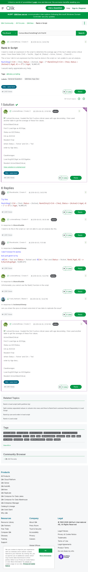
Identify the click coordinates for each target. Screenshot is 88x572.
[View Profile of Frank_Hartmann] (14, 299)
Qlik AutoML (5, 486)
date (68, 436)
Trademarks (62, 538)
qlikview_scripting (13, 74)
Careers (32, 539)
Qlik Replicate (6, 493)
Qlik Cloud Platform (8, 479)
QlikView (30, 23)
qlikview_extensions (38, 439)
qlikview (26, 436)
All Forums (20, 23)
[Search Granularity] (10, 33)
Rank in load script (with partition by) (16, 404)
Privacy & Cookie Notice (67, 534)
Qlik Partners (6, 525)
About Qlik (33, 522)
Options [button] (84, 23)
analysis (49, 439)
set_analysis (8, 439)
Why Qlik (4, 513)
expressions (18, 439)
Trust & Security (35, 529)
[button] (85, 41)
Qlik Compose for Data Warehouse (14, 500)
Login (35, 2)
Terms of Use (63, 541)
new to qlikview (22, 433)
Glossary (4, 536)
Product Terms (63, 548)
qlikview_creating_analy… (12, 436)
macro (27, 439)
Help (68, 8)
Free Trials (5, 529)
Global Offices (34, 545)
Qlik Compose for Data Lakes (12, 496)
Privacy (32, 536)
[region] (28, 557)
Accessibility (34, 532)
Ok (45, 550)
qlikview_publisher (48, 436)
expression (61, 436)
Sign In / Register (79, 8)
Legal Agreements (64, 544)
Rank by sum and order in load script (16, 414)
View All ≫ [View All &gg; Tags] (7, 445)
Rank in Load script (10, 419)
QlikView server (20, 14)
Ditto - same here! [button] (9, 87)
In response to (12, 225)
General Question (15, 79)
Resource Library (7, 522)
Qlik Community (7, 23)
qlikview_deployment (69, 433)
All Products (5, 476)
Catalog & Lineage (8, 506)
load (73, 436)
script (33, 436)
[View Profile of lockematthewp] (14, 42)
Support (4, 542)
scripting (57, 439)
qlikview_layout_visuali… (52, 433)
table (78, 436)
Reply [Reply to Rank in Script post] (80, 92)
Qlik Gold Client (6, 510)
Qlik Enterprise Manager (10, 503)
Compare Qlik (6, 532)
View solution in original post (14, 167)
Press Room (34, 525)
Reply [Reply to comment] (76, 178)
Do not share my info (66, 551)
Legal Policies (63, 531)
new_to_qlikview (9, 433)
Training (4, 539)
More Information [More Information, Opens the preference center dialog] (45, 555)
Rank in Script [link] (41, 23)
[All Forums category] (4, 459)
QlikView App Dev (32, 79)
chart (38, 436)
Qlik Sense (5, 483)
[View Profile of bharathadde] (13, 192)
